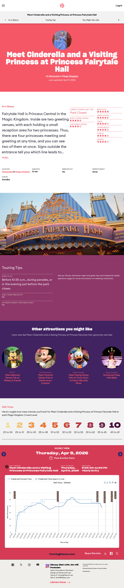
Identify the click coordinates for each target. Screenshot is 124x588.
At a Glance (13, 20)
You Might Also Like (90, 20)
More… (5, 157)
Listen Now (61, 582)
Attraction (54, 76)
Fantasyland (7, 172)
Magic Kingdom (70, 76)
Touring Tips (50, 20)
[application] (62, 512)
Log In (119, 5)
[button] (118, 19)
